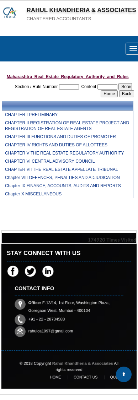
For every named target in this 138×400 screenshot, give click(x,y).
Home (58, 377)
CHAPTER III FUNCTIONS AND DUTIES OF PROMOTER (60, 136)
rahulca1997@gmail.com (55, 322)
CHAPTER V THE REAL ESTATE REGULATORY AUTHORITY (64, 153)
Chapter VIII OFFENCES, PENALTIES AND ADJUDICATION (62, 177)
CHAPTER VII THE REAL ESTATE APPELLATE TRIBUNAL (61, 169)
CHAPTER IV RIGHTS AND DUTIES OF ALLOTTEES (56, 144)
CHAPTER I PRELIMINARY (31, 114)
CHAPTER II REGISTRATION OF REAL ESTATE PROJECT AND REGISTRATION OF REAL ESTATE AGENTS (67, 125)
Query (105, 377)
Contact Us (82, 377)
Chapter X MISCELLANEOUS (33, 193)
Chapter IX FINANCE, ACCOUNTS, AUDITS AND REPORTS (63, 185)
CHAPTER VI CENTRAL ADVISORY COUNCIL (50, 161)
